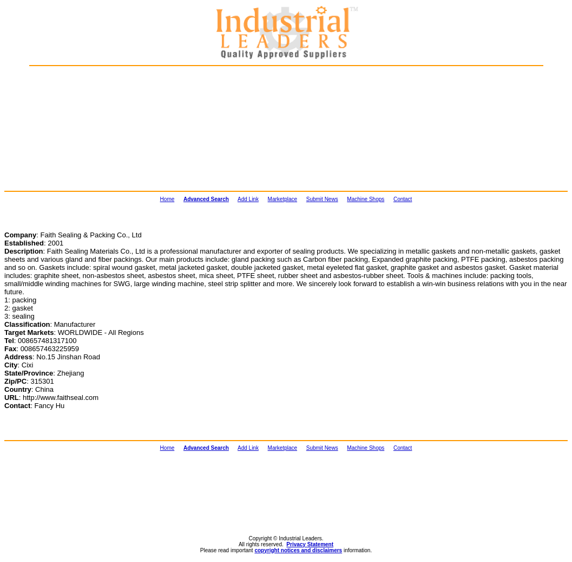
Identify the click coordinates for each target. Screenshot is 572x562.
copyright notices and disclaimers (298, 550)
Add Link (248, 199)
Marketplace (282, 199)
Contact (402, 199)
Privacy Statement (309, 544)
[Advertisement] (86, 128)
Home (167, 199)
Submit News (322, 199)
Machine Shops (365, 199)
